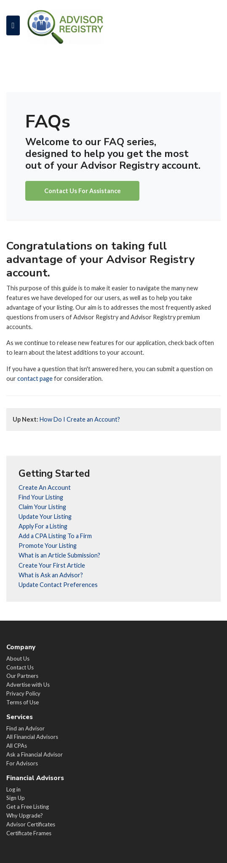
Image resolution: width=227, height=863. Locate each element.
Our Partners (22, 675)
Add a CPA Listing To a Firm (55, 535)
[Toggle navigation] (13, 25)
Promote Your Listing (48, 545)
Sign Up (15, 797)
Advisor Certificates (30, 824)
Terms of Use (22, 702)
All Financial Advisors (32, 736)
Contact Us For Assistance (82, 190)
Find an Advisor (25, 728)
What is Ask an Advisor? (51, 575)
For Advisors (22, 763)
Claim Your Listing (42, 506)
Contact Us (20, 667)
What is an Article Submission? (59, 555)
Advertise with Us (28, 684)
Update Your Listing (45, 516)
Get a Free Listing (27, 806)
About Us (17, 658)
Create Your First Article (52, 565)
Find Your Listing (41, 497)
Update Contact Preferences (58, 584)
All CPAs (16, 745)
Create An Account (45, 487)
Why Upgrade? (24, 815)
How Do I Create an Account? (66, 419)
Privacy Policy (23, 693)
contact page (35, 378)
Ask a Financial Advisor (34, 754)
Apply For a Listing (43, 526)
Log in (13, 789)
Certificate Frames (28, 833)
